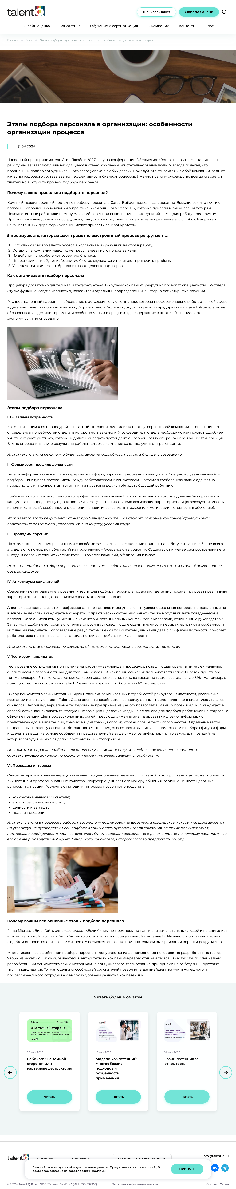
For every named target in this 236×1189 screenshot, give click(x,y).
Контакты (187, 26)
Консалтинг (70, 26)
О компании (158, 26)
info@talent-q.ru (216, 1156)
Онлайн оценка (36, 26)
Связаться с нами (199, 12)
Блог (209, 26)
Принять (187, 1169)
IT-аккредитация (156, 12)
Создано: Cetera (217, 1184)
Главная (12, 40)
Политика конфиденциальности (135, 1184)
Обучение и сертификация (114, 26)
